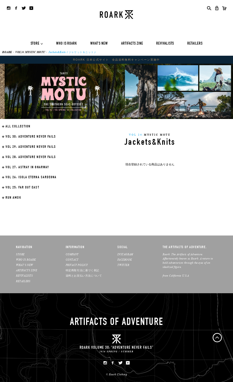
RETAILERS (194, 44)
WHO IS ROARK (66, 44)
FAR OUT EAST (22, 188)
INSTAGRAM (125, 254)
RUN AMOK (13, 198)
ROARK (7, 52)
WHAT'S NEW (99, 44)
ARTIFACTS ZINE (132, 44)
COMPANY (72, 254)
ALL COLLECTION (18, 127)
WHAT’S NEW (24, 265)
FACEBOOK (124, 259)
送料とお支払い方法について (84, 275)
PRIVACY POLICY (77, 265)
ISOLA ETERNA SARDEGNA (31, 177)
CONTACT (72, 259)
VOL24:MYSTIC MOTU (30, 52)
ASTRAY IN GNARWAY (27, 167)
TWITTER (123, 265)
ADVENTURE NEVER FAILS (31, 137)
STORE (35, 44)
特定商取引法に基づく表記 (82, 270)
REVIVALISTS (165, 44)
